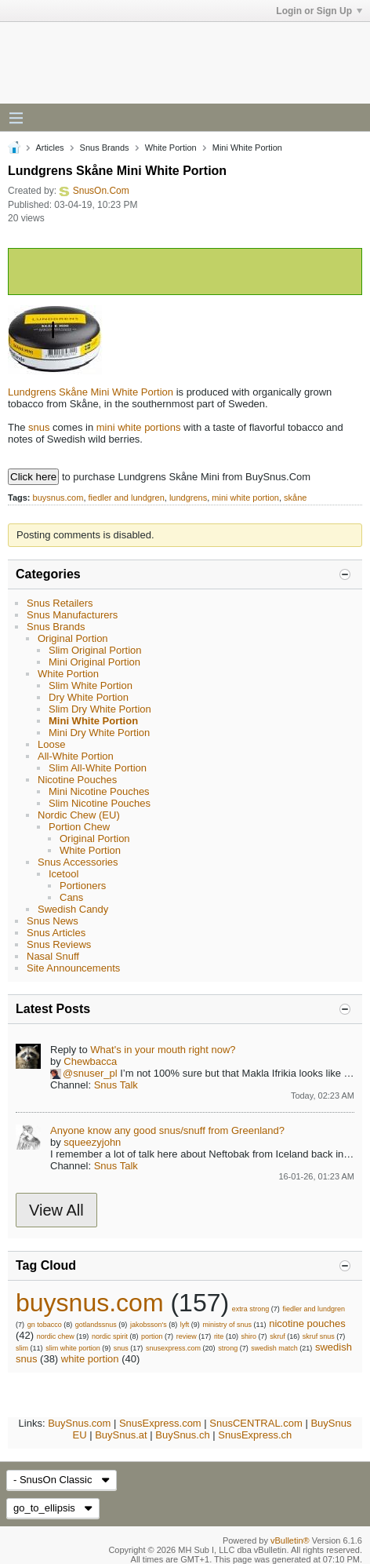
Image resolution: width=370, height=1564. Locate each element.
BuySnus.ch (182, 1435)
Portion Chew (79, 827)
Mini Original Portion (94, 662)
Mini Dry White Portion (99, 732)
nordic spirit (110, 1336)
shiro (249, 1336)
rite (219, 1336)
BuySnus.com (79, 1423)
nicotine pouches (307, 1323)
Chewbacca (90, 1061)
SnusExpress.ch (255, 1435)
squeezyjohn (92, 1142)
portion (152, 1336)
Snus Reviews (59, 944)
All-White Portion (76, 756)
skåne (295, 497)
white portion (90, 1359)
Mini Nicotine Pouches (99, 791)
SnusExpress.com (160, 1423)
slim (22, 1348)
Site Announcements (73, 968)
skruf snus (319, 1336)
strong (228, 1348)
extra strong (251, 1309)
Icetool (63, 874)
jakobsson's (148, 1325)
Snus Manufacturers (72, 615)
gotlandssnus (96, 1325)
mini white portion (245, 497)
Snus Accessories (78, 862)
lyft (185, 1325)
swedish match (274, 1348)
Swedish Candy (73, 909)
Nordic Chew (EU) (79, 815)
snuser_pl (95, 1073)
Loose (51, 744)
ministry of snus (227, 1325)
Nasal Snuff (53, 956)
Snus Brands (56, 627)
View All (56, 1210)
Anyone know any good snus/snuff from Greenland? (167, 1130)
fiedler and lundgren (127, 497)
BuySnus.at (121, 1435)
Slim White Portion (90, 685)
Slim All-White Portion (98, 768)
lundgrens (188, 497)
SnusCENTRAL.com (255, 1423)
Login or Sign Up (319, 10)
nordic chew (55, 1336)
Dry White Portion (89, 697)
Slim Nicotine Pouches (100, 803)
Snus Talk (116, 1085)
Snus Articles (56, 933)
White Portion (68, 674)
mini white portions (138, 427)
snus (38, 427)
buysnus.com (58, 497)
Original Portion (73, 638)
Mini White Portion (93, 721)
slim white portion (72, 1348)
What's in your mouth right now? (162, 1049)
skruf (277, 1336)
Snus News (52, 921)
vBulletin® (290, 1540)
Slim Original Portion (95, 650)
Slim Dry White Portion (100, 709)
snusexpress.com (173, 1348)
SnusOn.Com (101, 190)
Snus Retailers (60, 603)
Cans (71, 897)
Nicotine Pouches (77, 780)
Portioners (83, 885)
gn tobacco (44, 1325)
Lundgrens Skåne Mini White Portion (90, 392)
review (186, 1336)
